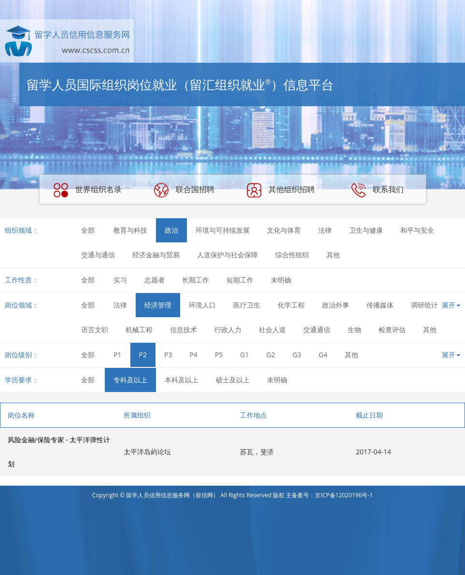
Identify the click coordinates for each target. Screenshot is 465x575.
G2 (271, 354)
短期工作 (240, 279)
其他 (333, 254)
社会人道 (272, 329)
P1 (117, 354)
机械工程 (139, 329)
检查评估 (392, 329)
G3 (297, 354)
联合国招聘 (184, 190)
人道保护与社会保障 (227, 254)
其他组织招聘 (280, 190)
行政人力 (227, 329)
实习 (120, 279)
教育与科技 (130, 230)
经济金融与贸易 (156, 254)
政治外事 (335, 304)
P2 (143, 354)
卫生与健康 (366, 230)
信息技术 (183, 329)
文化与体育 (284, 230)
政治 (171, 230)
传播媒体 (380, 304)
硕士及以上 (233, 379)
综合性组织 (292, 254)
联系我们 (377, 190)
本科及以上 (181, 379)
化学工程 (291, 304)
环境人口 (202, 304)
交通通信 (316, 329)
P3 (168, 354)
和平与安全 (417, 230)
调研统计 (424, 304)
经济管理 (157, 304)
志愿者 (154, 279)
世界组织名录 (87, 190)
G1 (244, 354)
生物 (354, 329)
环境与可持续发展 (223, 230)
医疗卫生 (246, 304)
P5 (219, 354)
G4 (323, 354)
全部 (88, 230)
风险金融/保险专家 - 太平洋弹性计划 (59, 451)
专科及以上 (130, 379)
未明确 (281, 279)
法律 (325, 230)
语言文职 (94, 329)
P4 (193, 354)
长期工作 (195, 279)
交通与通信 (98, 254)
